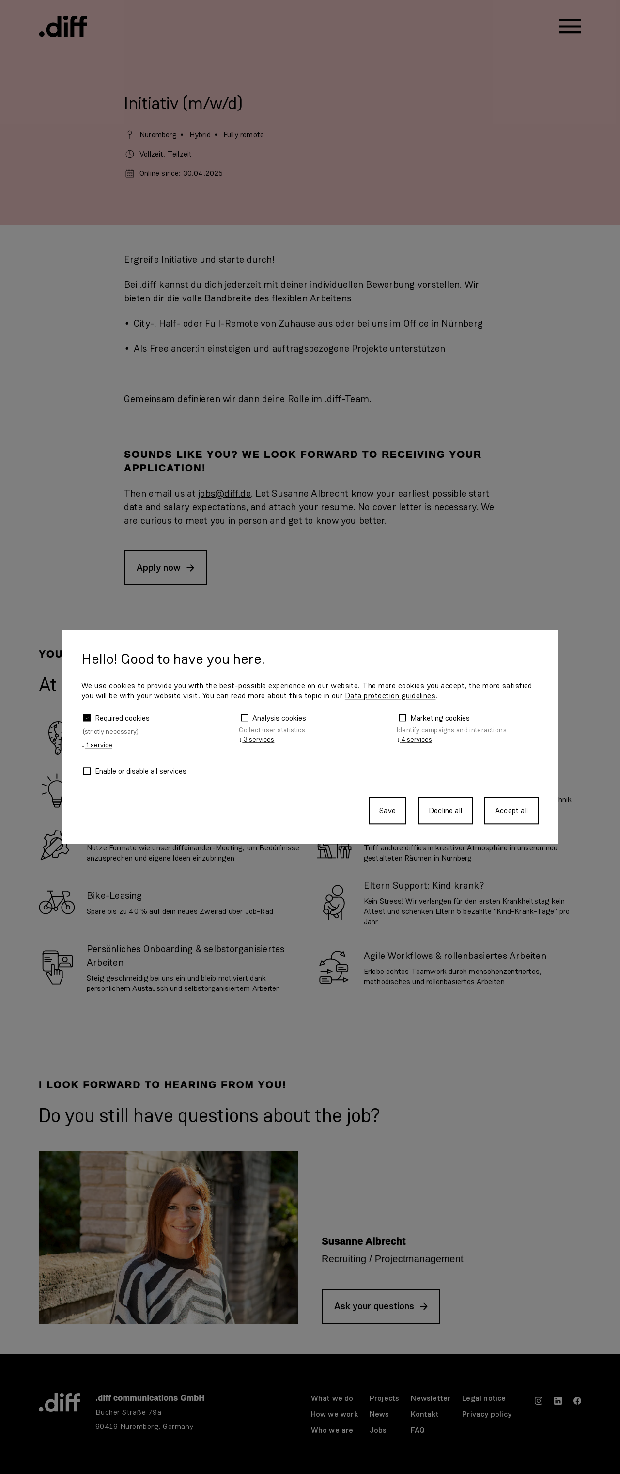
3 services (256, 740)
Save (387, 810)
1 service (96, 745)
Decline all (445, 810)
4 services (414, 740)
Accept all (511, 810)
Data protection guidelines (390, 695)
